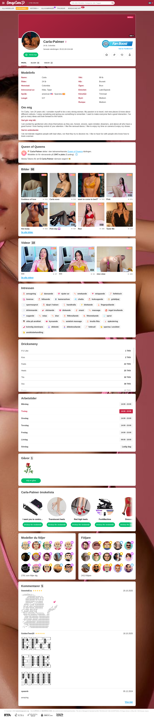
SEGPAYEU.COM (47, 711)
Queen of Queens (75, 151)
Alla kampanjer (48, 8)
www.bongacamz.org (22, 711)
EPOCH (36, 711)
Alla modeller (8, 8)
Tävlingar (61, 8)
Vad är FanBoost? (126, 49)
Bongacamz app (75, 8)
